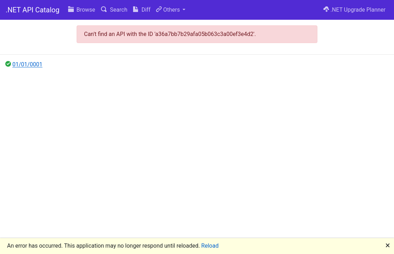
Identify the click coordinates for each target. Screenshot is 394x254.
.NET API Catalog (33, 10)
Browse (81, 9)
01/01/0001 (27, 64)
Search (114, 9)
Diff (141, 9)
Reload (210, 245)
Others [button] (168, 9)
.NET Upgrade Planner (354, 9)
